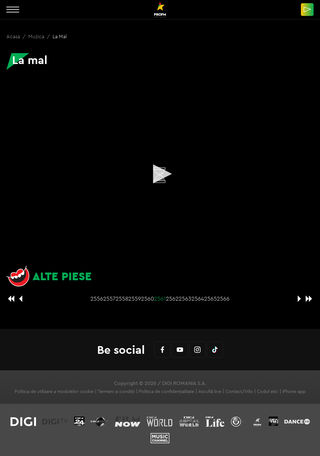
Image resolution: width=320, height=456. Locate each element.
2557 (109, 298)
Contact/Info (239, 391)
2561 (160, 298)
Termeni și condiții (116, 391)
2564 (197, 298)
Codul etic (267, 391)
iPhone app (294, 391)
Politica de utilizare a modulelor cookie (54, 391)
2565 (210, 298)
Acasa (13, 36)
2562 (172, 298)
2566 (223, 298)
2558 (122, 298)
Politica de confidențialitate (166, 391)
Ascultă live (209, 391)
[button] (160, 174)
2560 (147, 298)
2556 (96, 298)
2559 (134, 298)
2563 (185, 298)
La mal (60, 36)
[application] (160, 174)
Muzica (37, 36)
